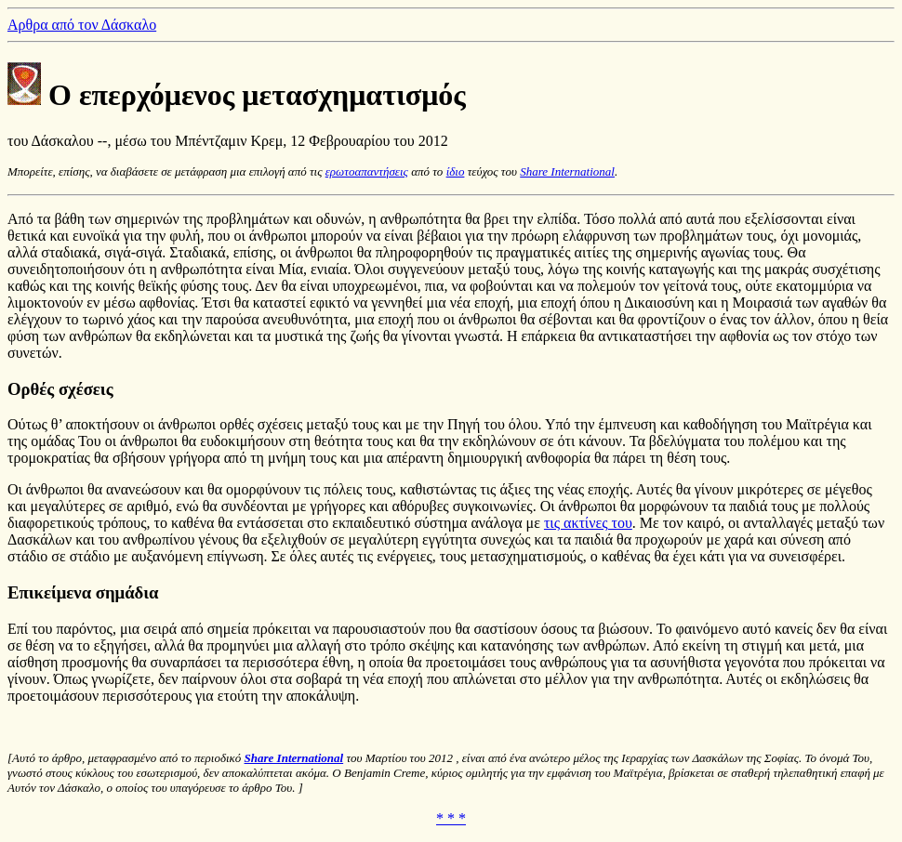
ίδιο (455, 171)
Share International (567, 171)
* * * (451, 818)
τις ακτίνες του (588, 523)
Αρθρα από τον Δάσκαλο (81, 25)
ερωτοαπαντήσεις (366, 171)
